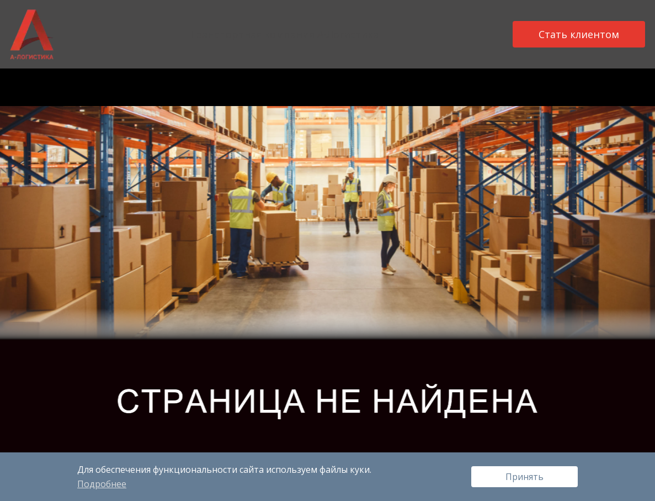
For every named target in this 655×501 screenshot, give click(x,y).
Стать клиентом (579, 34)
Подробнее (101, 484)
